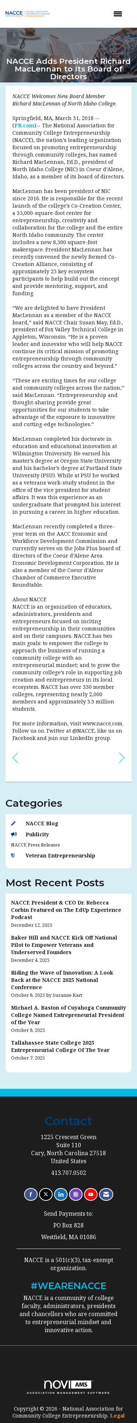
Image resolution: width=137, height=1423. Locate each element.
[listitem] (68, 914)
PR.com (24, 125)
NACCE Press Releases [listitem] (35, 845)
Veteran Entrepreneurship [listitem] (53, 855)
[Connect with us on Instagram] (76, 1194)
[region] (122, 757)
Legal (117, 1415)
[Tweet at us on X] (46, 1194)
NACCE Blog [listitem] (34, 823)
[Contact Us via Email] (106, 1194)
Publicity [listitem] (30, 834)
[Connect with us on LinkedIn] (61, 1194)
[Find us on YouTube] (91, 1194)
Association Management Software (68, 1387)
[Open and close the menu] (92, 14)
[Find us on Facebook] (31, 1194)
